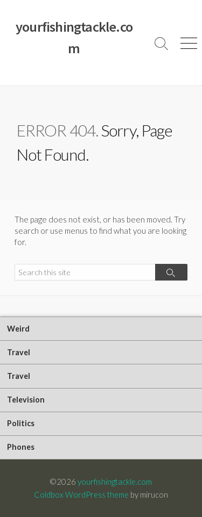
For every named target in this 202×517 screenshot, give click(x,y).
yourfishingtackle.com (115, 481)
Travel (18, 352)
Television (26, 399)
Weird (18, 328)
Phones (20, 446)
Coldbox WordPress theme (81, 494)
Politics (20, 423)
